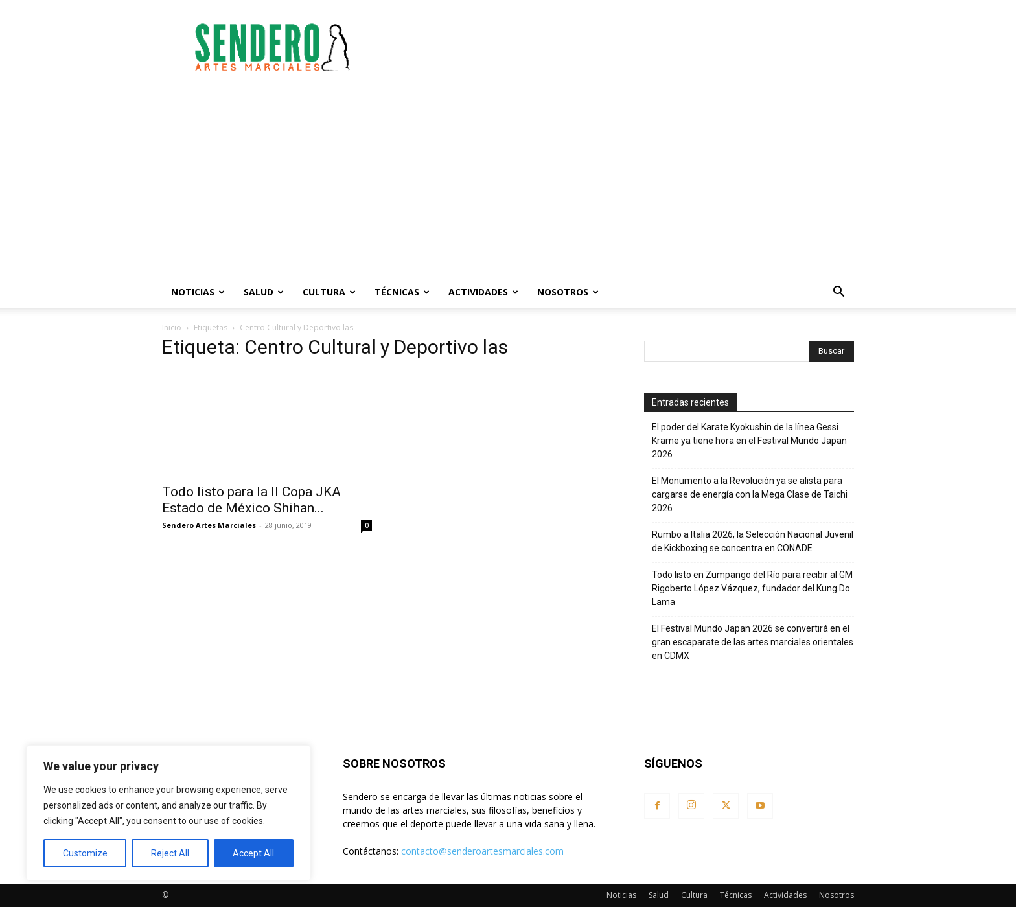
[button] (838, 293)
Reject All (170, 853)
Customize (85, 853)
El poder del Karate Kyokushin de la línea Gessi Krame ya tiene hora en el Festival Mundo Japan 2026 (749, 440)
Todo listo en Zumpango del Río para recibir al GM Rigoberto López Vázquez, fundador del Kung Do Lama (752, 588)
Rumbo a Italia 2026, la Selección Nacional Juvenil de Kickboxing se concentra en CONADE (752, 541)
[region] (168, 813)
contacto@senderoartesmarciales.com (482, 851)
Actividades (483, 292)
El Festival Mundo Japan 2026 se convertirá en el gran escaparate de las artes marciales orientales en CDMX (752, 642)
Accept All (253, 853)
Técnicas (402, 292)
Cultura (329, 292)
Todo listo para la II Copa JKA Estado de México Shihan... (251, 500)
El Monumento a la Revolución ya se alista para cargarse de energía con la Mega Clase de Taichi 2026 (750, 494)
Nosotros (568, 292)
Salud (264, 292)
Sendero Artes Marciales (209, 525)
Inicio (171, 327)
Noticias (198, 292)
